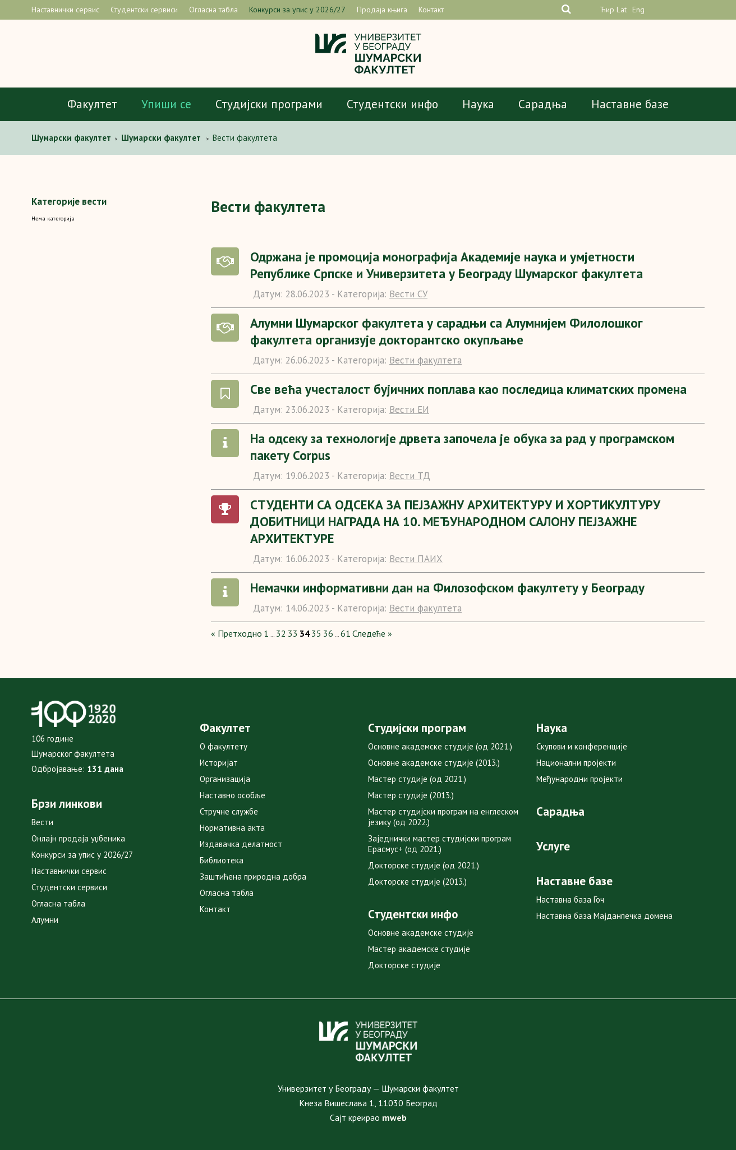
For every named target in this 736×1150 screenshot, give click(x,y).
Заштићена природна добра (253, 876)
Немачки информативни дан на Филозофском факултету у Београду (447, 587)
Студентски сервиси (144, 9)
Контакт (431, 9)
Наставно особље (232, 795)
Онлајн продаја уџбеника (78, 838)
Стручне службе (229, 811)
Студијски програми (269, 104)
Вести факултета (425, 360)
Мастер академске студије (419, 949)
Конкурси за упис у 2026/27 (297, 9)
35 (316, 633)
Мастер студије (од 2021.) (417, 779)
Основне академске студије (420, 932)
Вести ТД (409, 476)
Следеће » (372, 633)
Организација (225, 779)
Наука (478, 104)
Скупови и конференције (581, 746)
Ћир (607, 9)
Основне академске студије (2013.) (434, 762)
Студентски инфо (392, 104)
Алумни (44, 919)
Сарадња (542, 104)
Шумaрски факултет (72, 137)
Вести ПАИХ (416, 559)
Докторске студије (404, 965)
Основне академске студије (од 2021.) (440, 746)
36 (328, 633)
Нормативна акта (232, 827)
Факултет (92, 104)
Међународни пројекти (579, 779)
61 (346, 633)
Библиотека (221, 860)
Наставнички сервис (65, 9)
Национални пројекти (576, 762)
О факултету (223, 746)
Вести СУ (408, 294)
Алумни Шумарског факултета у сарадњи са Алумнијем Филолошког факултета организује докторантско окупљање (446, 331)
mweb (394, 1117)
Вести (42, 822)
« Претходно (236, 633)
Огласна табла (213, 9)
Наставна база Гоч (570, 899)
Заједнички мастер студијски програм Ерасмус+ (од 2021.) (439, 843)
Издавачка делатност (241, 844)
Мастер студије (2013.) (411, 795)
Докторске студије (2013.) (417, 881)
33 (293, 633)
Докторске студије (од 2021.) (423, 865)
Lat (622, 9)
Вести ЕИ (409, 409)
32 (281, 633)
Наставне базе (630, 104)
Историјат (219, 762)
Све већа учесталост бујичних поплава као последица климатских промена (468, 389)
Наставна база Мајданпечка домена (604, 915)
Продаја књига (382, 9)
